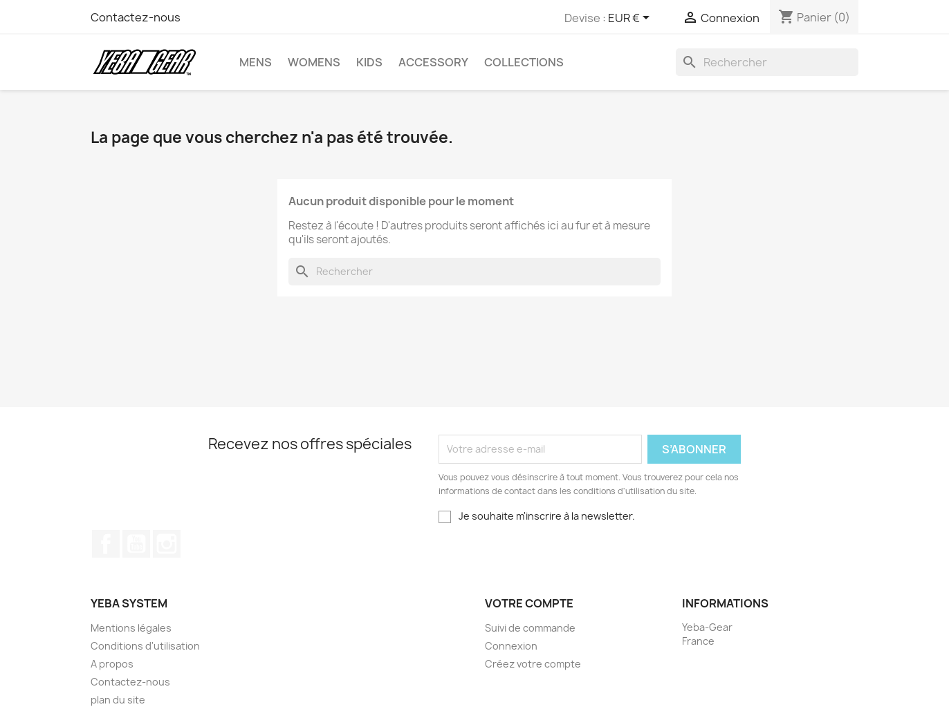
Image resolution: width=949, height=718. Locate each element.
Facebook (106, 544)
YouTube (136, 544)
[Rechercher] (767, 62)
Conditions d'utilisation (145, 645)
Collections (524, 62)
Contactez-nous (136, 17)
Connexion (511, 645)
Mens (255, 62)
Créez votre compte (533, 663)
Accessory (433, 62)
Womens (314, 62)
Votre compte (529, 603)
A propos (112, 663)
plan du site (118, 699)
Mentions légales (131, 627)
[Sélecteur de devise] (631, 18)
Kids (369, 62)
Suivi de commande (530, 627)
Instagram (167, 544)
